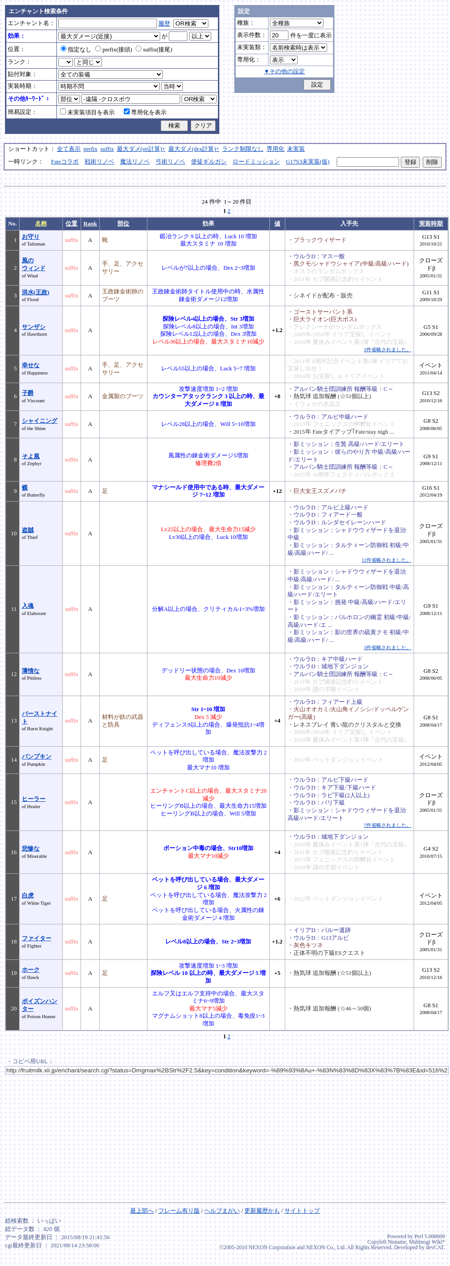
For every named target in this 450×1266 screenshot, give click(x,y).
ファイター (36, 938)
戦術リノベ (99, 162)
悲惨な (31, 849)
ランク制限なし (242, 149)
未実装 (296, 149)
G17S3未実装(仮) (307, 162)
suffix (107, 149)
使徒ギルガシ (209, 162)
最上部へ (142, 1211)
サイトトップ (302, 1211)
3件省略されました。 (387, 349)
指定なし (76, 49)
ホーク (31, 970)
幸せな (31, 365)
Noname (397, 1242)
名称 (41, 223)
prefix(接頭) (113, 49)
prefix (91, 149)
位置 (71, 223)
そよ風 (31, 456)
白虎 (28, 895)
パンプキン (36, 756)
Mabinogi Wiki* (427, 1242)
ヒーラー (34, 799)
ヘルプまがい (222, 1211)
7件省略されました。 (387, 825)
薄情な (31, 671)
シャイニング (39, 421)
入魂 (28, 606)
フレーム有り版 (179, 1211)
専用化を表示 (145, 112)
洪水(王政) (36, 292)
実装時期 (431, 223)
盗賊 (28, 530)
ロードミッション (256, 162)
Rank (90, 223)
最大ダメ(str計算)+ (141, 149)
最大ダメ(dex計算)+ (193, 149)
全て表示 (69, 149)
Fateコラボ (65, 162)
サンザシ (34, 327)
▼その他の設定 (284, 71)
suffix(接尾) (154, 49)
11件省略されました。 (386, 560)
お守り (31, 237)
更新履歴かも (262, 1211)
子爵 (28, 393)
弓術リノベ (170, 162)
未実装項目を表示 (87, 112)
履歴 (164, 24)
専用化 (275, 149)
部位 (123, 223)
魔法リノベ (135, 162)
